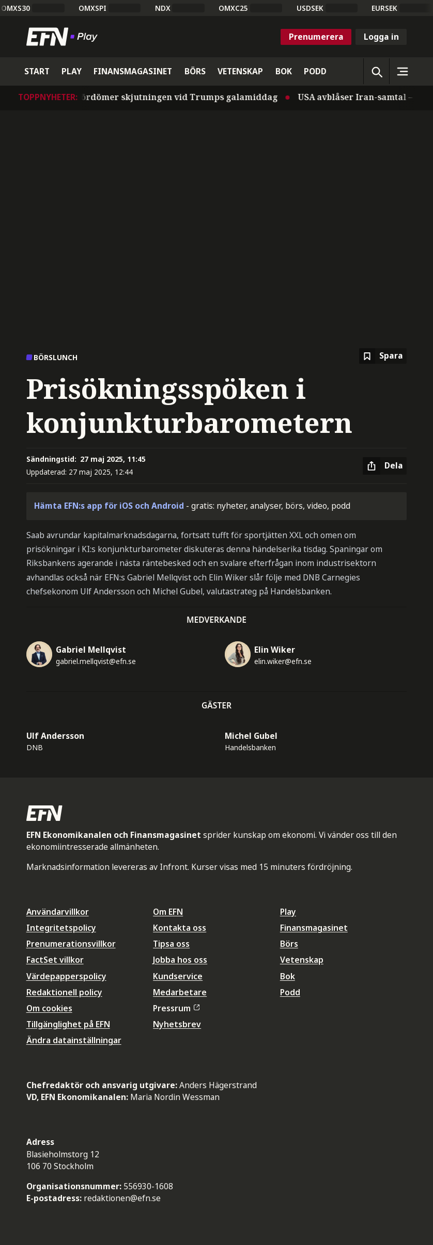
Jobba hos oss (180, 959)
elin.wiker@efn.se (283, 661)
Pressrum (176, 1008)
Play (288, 911)
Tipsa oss (171, 943)
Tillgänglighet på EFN (68, 1024)
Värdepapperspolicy (66, 976)
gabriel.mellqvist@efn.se (96, 661)
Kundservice (178, 976)
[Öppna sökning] (376, 71)
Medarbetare (180, 992)
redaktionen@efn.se (122, 1198)
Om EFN (168, 911)
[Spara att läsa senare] (383, 356)
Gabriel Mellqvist (91, 649)
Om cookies (49, 1008)
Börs (289, 943)
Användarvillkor (57, 911)
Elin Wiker (274, 649)
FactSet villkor (55, 959)
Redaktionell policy (64, 992)
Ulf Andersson (55, 735)
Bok (287, 976)
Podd (290, 992)
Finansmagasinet (314, 927)
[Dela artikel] (385, 466)
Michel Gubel (251, 735)
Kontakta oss (179, 927)
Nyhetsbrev (177, 1024)
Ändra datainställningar (73, 1040)
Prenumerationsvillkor (71, 943)
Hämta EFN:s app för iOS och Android (109, 505)
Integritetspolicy (61, 927)
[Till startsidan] (64, 37)
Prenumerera (316, 36)
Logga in (381, 36)
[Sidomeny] (402, 71)
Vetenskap (301, 959)
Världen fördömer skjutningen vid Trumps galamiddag (167, 97)
